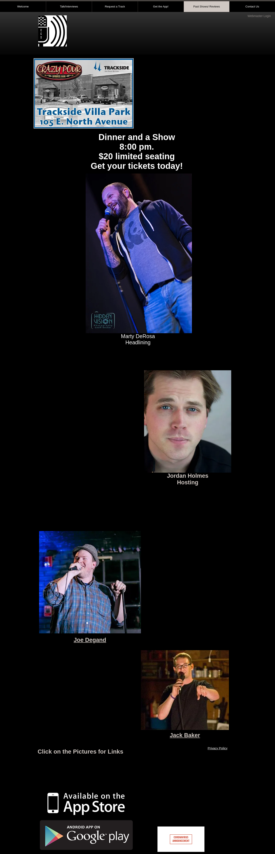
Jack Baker (185, 735)
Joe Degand (90, 640)
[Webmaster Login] (259, 16)
